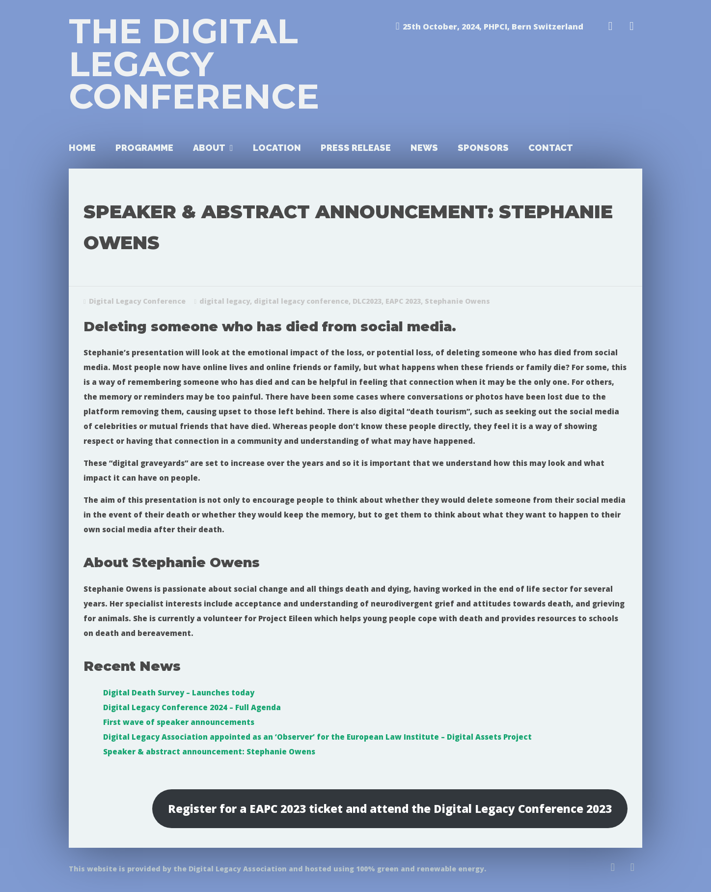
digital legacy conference (301, 301)
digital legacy (224, 301)
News (424, 148)
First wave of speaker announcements (178, 722)
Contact (550, 148)
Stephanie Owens (457, 301)
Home (82, 148)
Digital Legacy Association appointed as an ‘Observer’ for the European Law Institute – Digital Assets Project (317, 737)
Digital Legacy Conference (137, 301)
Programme (144, 148)
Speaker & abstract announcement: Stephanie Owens (209, 751)
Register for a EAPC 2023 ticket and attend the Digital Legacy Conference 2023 (390, 808)
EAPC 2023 (403, 301)
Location (277, 148)
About (209, 148)
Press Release (356, 148)
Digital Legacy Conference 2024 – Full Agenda (192, 707)
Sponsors (483, 148)
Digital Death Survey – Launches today (178, 692)
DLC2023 (367, 301)
